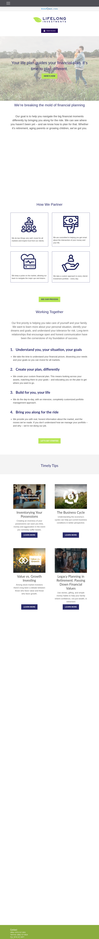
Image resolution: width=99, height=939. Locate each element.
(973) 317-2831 (20, 932)
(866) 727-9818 (22, 935)
